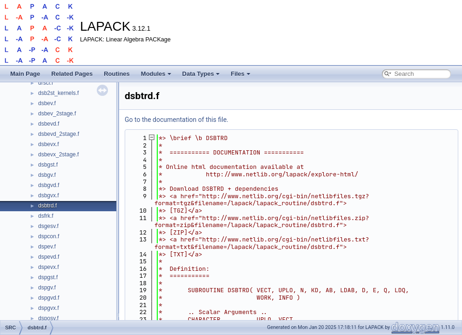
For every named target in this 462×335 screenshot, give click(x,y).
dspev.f (47, 246)
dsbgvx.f (48, 195)
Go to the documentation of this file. (176, 119)
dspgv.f (47, 287)
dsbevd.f (48, 124)
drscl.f (45, 83)
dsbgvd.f (48, 185)
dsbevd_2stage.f (58, 134)
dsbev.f (47, 103)
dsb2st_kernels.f (58, 93)
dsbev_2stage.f (57, 113)
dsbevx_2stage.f (58, 154)
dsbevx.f (48, 144)
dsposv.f (48, 318)
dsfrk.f (46, 216)
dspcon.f (48, 236)
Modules (156, 73)
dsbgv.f (47, 175)
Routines (117, 73)
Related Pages (72, 73)
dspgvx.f (48, 308)
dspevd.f (48, 257)
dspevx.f (48, 267)
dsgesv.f (48, 226)
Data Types (201, 73)
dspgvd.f (48, 298)
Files (240, 73)
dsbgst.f (48, 164)
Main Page (25, 73)
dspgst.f (48, 277)
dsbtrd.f (47, 205)
